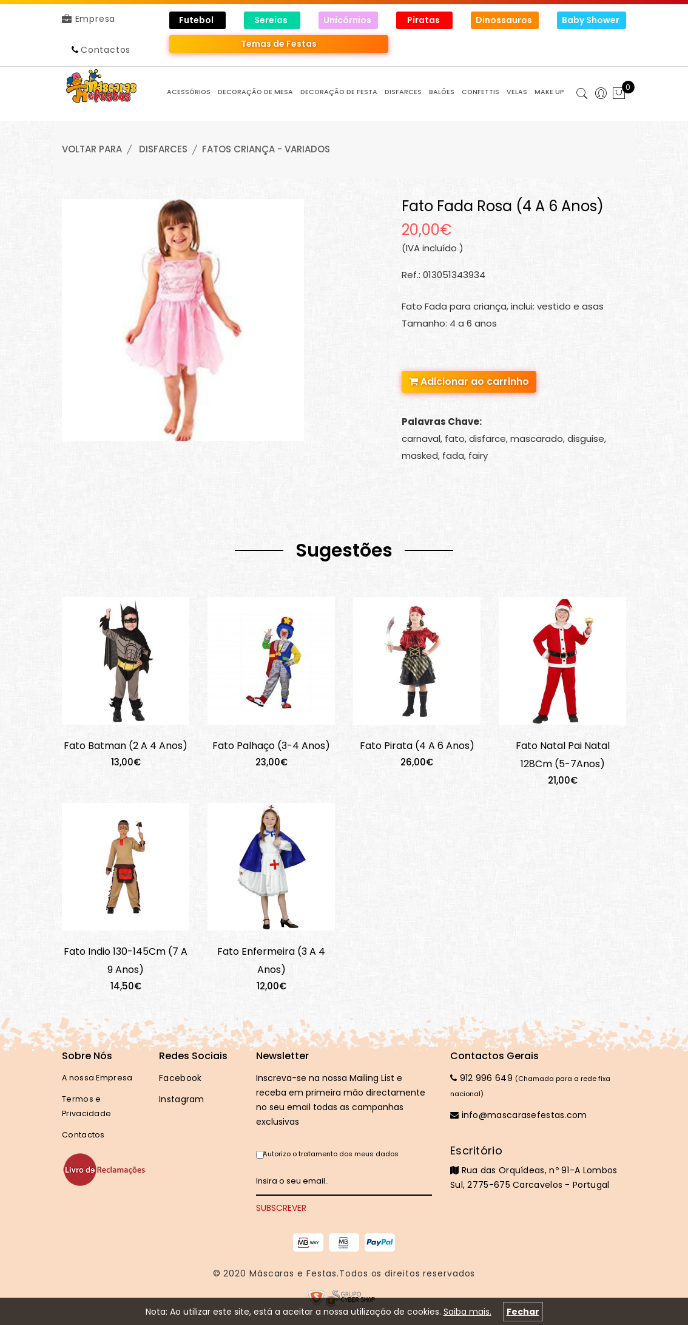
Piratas (424, 20)
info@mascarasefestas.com (518, 1115)
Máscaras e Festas (293, 1273)
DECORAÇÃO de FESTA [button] (338, 92)
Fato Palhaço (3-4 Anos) (271, 746)
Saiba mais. (467, 1312)
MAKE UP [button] (549, 92)
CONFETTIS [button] (480, 92)
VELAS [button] (517, 92)
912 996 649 (481, 1078)
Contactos (105, 50)
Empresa (88, 19)
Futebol (197, 20)
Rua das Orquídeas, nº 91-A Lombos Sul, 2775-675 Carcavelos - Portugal (538, 1167)
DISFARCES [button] (403, 92)
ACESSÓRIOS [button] (189, 92)
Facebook (180, 1078)
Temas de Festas (279, 44)
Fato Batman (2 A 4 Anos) (125, 746)
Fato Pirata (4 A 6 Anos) (417, 746)
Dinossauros (505, 20)
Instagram (181, 1099)
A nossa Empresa (97, 1078)
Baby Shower (591, 20)
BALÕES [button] (441, 92)
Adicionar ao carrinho (469, 381)
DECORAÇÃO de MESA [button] (255, 92)
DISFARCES (163, 149)
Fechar (523, 1312)
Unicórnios (348, 20)
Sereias (271, 20)
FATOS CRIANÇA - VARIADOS (266, 149)
